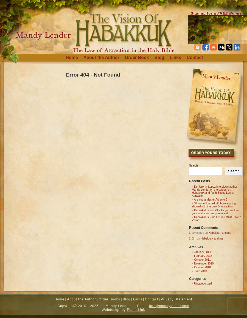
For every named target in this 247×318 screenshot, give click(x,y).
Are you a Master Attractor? (211, 199)
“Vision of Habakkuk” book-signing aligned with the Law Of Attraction (214, 205)
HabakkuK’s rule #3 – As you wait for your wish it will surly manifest (215, 212)
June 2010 (200, 271)
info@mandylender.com (169, 306)
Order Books (109, 299)
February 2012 (203, 255)
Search (193, 165)
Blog (159, 57)
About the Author (101, 57)
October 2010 (202, 267)
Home (72, 57)
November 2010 (204, 263)
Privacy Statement (176, 299)
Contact (195, 57)
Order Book (137, 57)
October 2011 (202, 259)
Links (175, 57)
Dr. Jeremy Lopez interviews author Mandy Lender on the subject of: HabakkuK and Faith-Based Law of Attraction (214, 191)
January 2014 (202, 252)
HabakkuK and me (220, 232)
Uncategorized (203, 283)
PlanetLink (136, 310)
